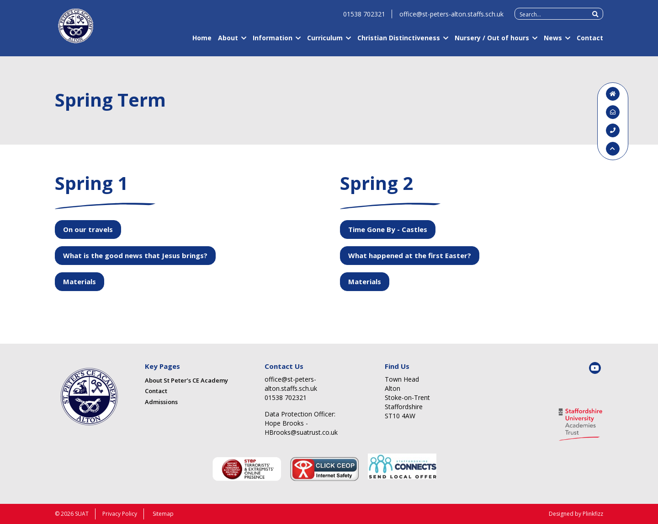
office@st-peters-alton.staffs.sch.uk (451, 18)
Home (202, 42)
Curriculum (325, 42)
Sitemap (163, 514)
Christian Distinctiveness (398, 42)
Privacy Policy (119, 514)
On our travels (88, 229)
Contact (590, 42)
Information (272, 42)
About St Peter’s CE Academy (186, 380)
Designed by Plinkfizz (576, 514)
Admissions (161, 402)
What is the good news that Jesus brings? (135, 255)
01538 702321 (364, 18)
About (228, 42)
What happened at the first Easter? (409, 255)
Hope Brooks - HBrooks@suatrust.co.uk (301, 428)
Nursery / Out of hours (492, 42)
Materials (79, 281)
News (553, 42)
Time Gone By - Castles (387, 229)
